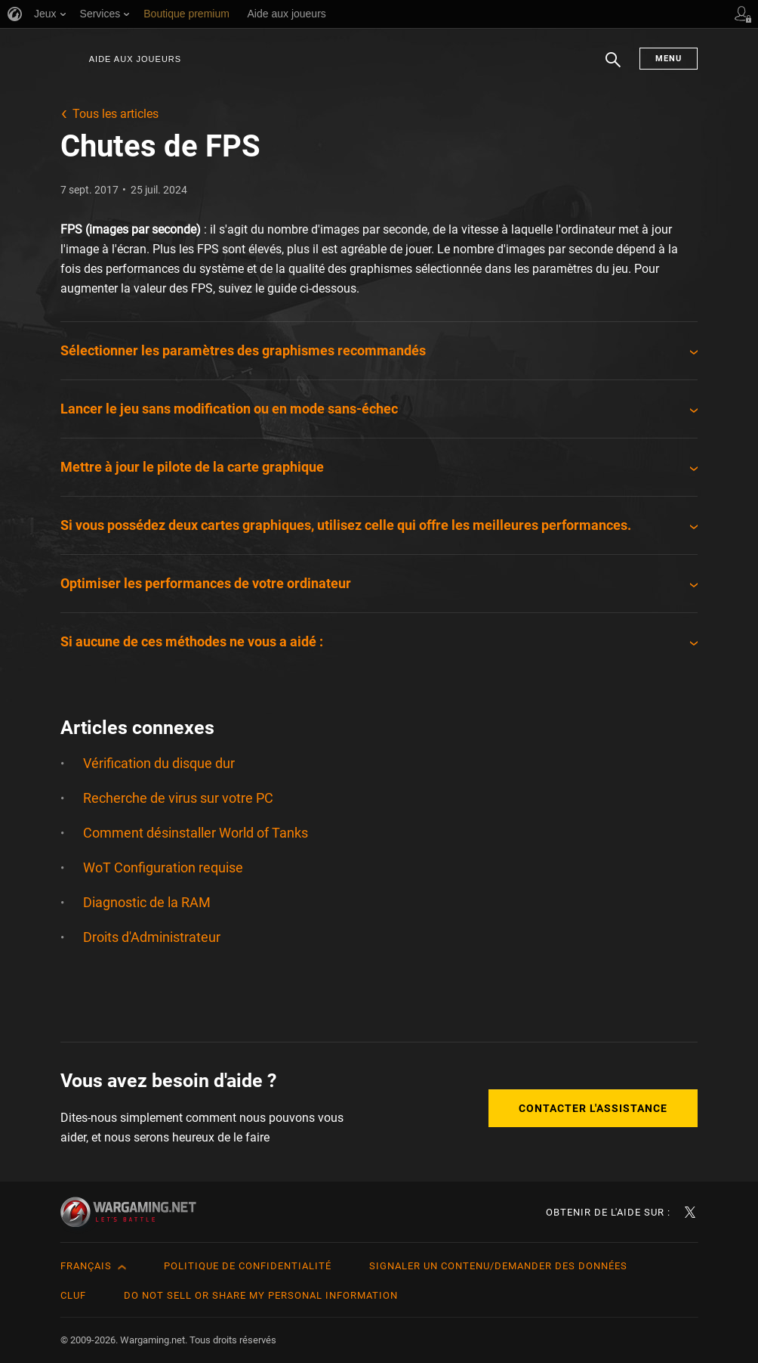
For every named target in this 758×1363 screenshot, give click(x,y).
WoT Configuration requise (163, 867)
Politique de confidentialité (247, 1266)
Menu (668, 59)
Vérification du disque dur (159, 763)
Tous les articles (115, 114)
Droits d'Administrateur (151, 937)
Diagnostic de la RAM (147, 902)
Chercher (613, 67)
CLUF (73, 1295)
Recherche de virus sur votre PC (178, 798)
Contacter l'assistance (593, 1108)
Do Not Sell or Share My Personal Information (261, 1295)
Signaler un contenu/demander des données (498, 1266)
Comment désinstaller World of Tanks (195, 833)
